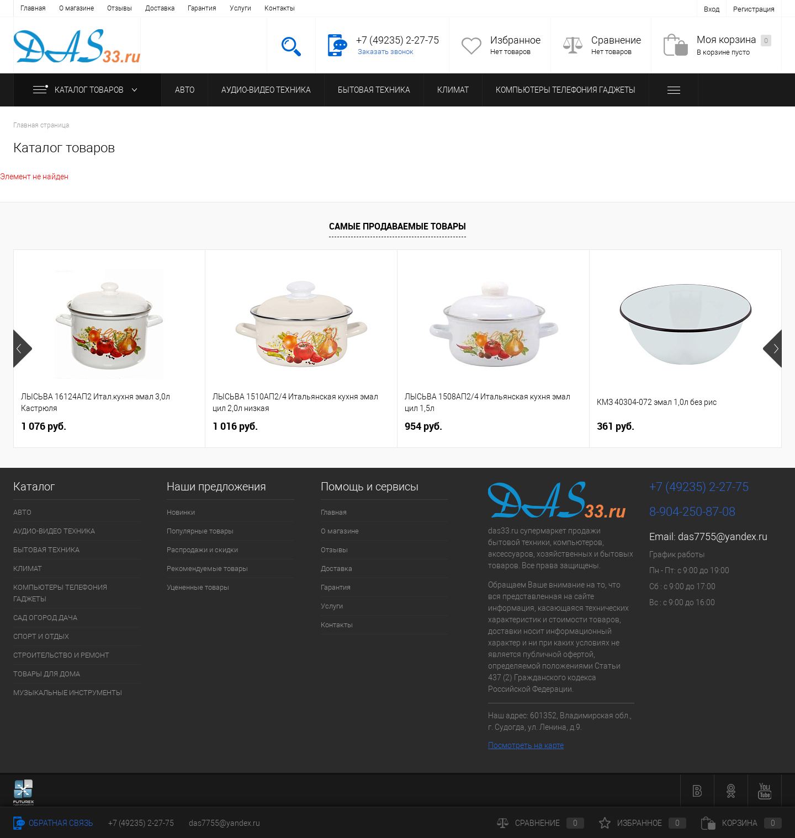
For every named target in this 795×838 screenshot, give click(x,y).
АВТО (184, 90)
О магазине (76, 8)
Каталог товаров (87, 90)
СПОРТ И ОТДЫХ (41, 636)
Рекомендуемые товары (207, 568)
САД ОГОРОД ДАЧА (45, 617)
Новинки (181, 512)
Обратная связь (53, 823)
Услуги (240, 8)
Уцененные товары (198, 587)
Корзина (741, 823)
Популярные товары (200, 531)
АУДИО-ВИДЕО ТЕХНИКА (266, 90)
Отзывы (119, 8)
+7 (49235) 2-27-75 (141, 823)
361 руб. (615, 426)
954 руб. (423, 426)
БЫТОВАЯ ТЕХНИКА (374, 90)
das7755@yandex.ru (722, 536)
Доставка (159, 8)
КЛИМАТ (453, 90)
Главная (33, 8)
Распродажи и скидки (202, 550)
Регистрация (754, 9)
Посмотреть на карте (526, 745)
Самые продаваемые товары (397, 226)
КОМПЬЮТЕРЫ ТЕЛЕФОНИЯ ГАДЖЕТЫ (565, 90)
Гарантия (202, 8)
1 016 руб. (235, 426)
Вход (711, 9)
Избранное (515, 40)
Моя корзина (734, 40)
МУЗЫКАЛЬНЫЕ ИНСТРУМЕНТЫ (67, 692)
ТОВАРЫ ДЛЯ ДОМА (46, 674)
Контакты (279, 8)
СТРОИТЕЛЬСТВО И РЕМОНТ (61, 655)
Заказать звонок (386, 51)
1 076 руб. (43, 426)
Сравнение (616, 40)
